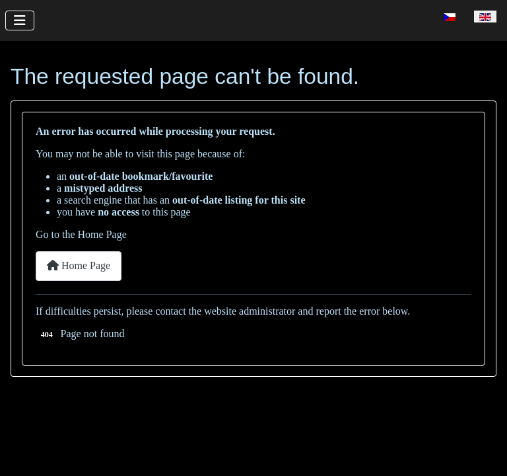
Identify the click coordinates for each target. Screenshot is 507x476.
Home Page (78, 265)
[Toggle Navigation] (19, 20)
